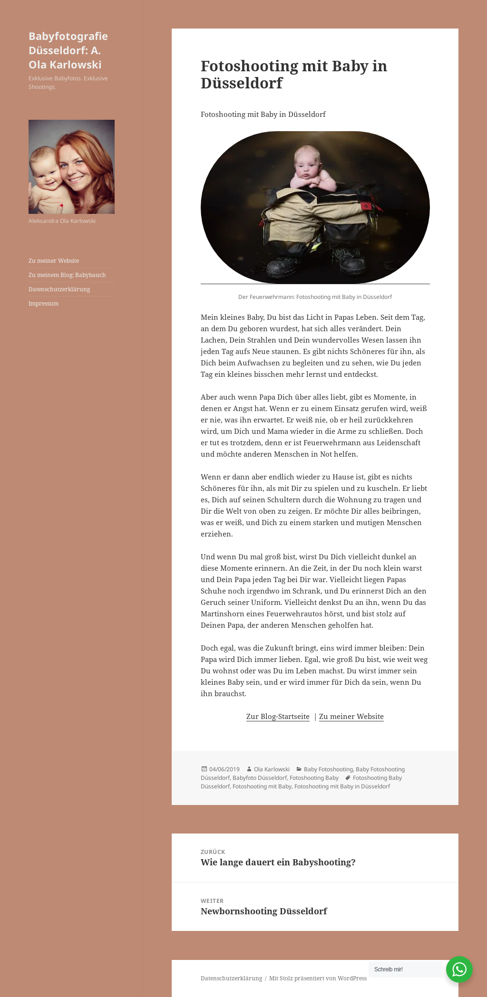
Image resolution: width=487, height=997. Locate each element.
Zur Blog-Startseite (278, 716)
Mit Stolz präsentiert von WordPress (318, 978)
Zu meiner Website (54, 261)
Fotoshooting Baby (314, 778)
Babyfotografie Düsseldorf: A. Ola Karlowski (68, 50)
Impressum (43, 303)
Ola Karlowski (272, 769)
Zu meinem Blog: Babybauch (67, 275)
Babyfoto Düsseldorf (260, 778)
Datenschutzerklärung (59, 289)
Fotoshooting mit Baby (262, 786)
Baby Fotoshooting (328, 769)
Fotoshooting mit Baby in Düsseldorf (342, 786)
